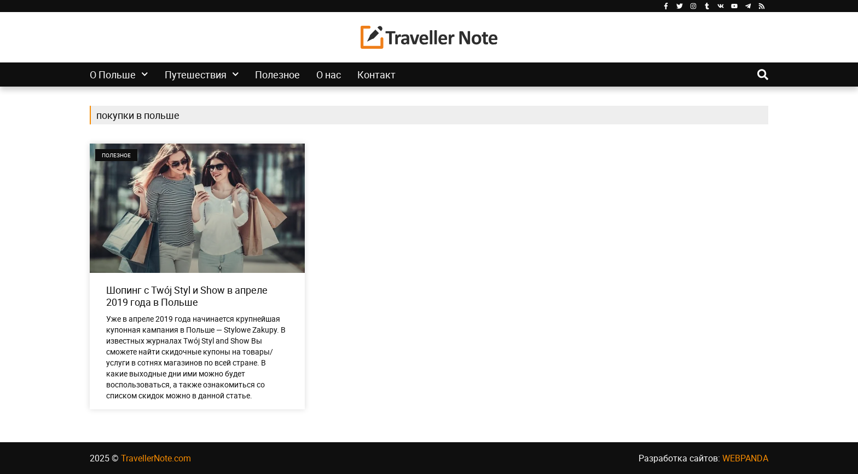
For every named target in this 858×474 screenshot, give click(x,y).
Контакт (376, 74)
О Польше (119, 74)
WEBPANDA (745, 458)
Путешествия (202, 74)
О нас (328, 74)
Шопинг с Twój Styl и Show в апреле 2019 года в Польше (187, 296)
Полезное (277, 74)
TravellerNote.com (156, 458)
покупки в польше (137, 115)
